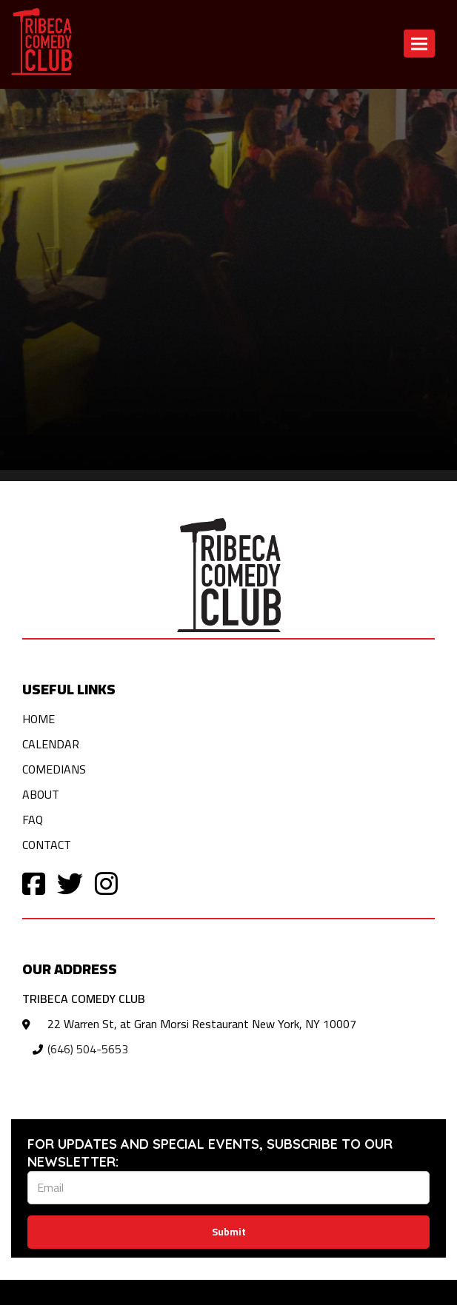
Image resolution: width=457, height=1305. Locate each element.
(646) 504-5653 (87, 1049)
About (40, 794)
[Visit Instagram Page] (106, 882)
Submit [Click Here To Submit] (229, 1231)
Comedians (54, 769)
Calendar (50, 744)
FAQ (32, 819)
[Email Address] (228, 1187)
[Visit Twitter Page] (70, 882)
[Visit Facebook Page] (33, 882)
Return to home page (60, 107)
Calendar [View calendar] (149, 107)
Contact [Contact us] (204, 107)
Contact (46, 844)
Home (38, 719)
